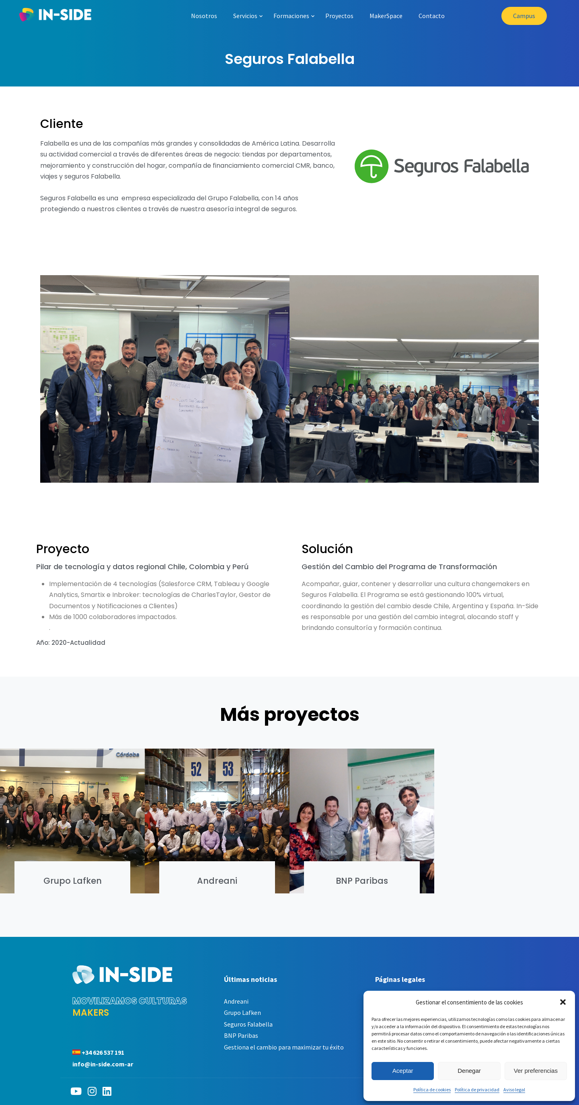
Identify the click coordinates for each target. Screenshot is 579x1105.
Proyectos (339, 16)
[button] (563, 1002)
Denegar (469, 1070)
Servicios (245, 16)
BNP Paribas (362, 881)
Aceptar (402, 1070)
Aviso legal (514, 1089)
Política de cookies (432, 1089)
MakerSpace (386, 16)
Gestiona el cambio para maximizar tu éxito (284, 1047)
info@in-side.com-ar (102, 1064)
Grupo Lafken (72, 881)
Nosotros (204, 16)
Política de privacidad (477, 1089)
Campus (524, 16)
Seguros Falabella (248, 1024)
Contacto (432, 16)
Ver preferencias (536, 1070)
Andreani (217, 881)
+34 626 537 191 (103, 1052)
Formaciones (291, 16)
